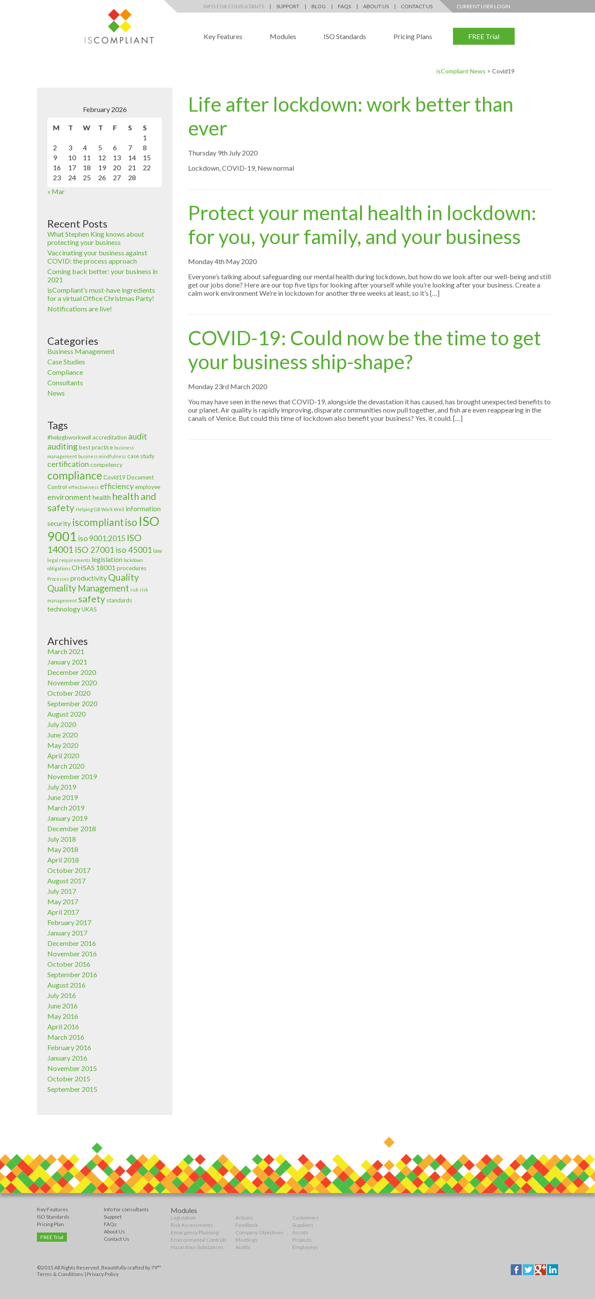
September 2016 (72, 974)
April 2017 (63, 912)
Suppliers (303, 1225)
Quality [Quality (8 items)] (123, 577)
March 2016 (65, 1037)
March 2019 (65, 807)
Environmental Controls (199, 1239)
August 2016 (66, 985)
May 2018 (62, 849)
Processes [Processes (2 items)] (58, 579)
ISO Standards (345, 36)
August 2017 (66, 880)
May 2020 (62, 745)
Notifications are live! (79, 308)
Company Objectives (259, 1232)
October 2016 (68, 964)
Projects (302, 1239)
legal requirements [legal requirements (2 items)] (68, 560)
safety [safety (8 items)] (91, 599)
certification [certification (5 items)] (68, 464)
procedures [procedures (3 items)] (131, 568)
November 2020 (72, 682)
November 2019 (72, 776)
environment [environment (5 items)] (69, 497)
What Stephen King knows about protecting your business (95, 238)
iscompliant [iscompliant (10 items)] (98, 522)
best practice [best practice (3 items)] (96, 447)
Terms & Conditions (60, 1274)
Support (287, 6)
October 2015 (68, 1078)
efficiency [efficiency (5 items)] (117, 486)
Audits (243, 1247)
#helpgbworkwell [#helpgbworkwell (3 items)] (69, 437)
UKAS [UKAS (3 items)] (89, 609)
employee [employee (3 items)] (147, 486)
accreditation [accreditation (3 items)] (110, 437)
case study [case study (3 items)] (141, 456)
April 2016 (63, 1026)
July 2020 (61, 724)
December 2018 (71, 828)
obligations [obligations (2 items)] (58, 568)
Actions (244, 1217)
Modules (283, 36)
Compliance (65, 372)
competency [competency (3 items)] (106, 464)
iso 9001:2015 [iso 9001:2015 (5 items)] (102, 538)
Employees (305, 1247)
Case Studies (66, 361)
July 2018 (61, 839)
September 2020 (72, 703)
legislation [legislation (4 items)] (107, 559)
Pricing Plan (50, 1224)
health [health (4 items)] (102, 497)
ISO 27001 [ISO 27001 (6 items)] (94, 550)
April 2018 (63, 860)
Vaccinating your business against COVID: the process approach (97, 256)
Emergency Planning (194, 1232)
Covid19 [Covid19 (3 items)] (114, 477)
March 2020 (65, 766)
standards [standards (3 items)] (119, 600)
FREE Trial (483, 36)
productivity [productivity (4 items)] (88, 578)
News (56, 393)
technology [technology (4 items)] (63, 609)
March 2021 (65, 651)
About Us (376, 6)
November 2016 (72, 953)
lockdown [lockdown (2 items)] (133, 560)
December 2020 (71, 672)
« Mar (56, 191)
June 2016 (62, 1006)
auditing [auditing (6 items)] (62, 446)
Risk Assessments (192, 1225)
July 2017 (61, 891)
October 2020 (68, 693)
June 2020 (62, 734)
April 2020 (63, 755)
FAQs (344, 6)
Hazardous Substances (197, 1247)
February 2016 (69, 1047)
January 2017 (67, 933)
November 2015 (72, 1068)
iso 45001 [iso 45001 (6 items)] (134, 550)
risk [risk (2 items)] (134, 589)
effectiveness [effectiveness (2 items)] (83, 487)
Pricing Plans (412, 36)
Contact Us (417, 6)
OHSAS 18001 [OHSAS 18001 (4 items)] (94, 568)
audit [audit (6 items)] (137, 436)
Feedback (246, 1225)
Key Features (223, 36)
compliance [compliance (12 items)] (74, 475)
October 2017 (68, 870)
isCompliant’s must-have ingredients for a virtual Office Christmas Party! (101, 294)
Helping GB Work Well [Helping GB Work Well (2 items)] (100, 509)
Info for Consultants (233, 6)
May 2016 (62, 1016)
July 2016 (61, 995)
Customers (305, 1217)
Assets (300, 1232)
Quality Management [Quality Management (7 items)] (88, 588)
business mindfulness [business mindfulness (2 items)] (102, 456)
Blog (318, 6)
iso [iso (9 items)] (131, 522)
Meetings (246, 1239)
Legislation (183, 1217)
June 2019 (62, 797)
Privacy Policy (103, 1274)
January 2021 (67, 662)
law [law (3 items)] (157, 550)
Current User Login (483, 6)
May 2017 (62, 901)
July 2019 (61, 787)
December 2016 (71, 943)
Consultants (65, 382)
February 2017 (69, 922)
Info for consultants (126, 1209)
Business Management (81, 351)
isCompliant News (461, 71)
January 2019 (67, 818)
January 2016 (67, 1058)
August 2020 (66, 714)
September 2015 (72, 1089)
